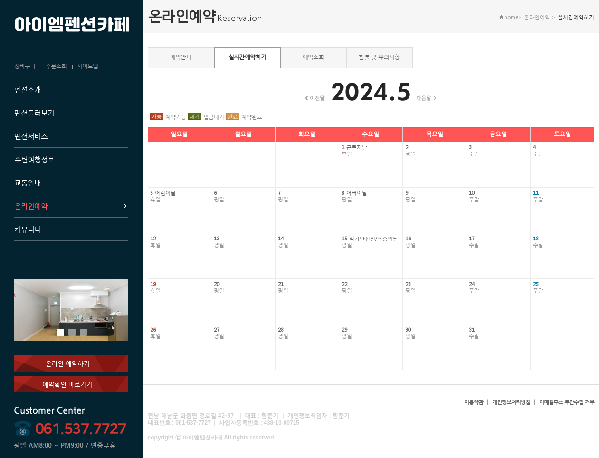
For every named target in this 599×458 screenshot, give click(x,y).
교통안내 (27, 182)
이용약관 (473, 402)
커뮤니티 (27, 229)
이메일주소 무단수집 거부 (566, 402)
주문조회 (56, 66)
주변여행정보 (34, 159)
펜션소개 (27, 89)
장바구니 (24, 66)
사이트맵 (87, 66)
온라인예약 (31, 205)
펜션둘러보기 (34, 112)
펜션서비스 (31, 136)
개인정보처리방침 (511, 402)
